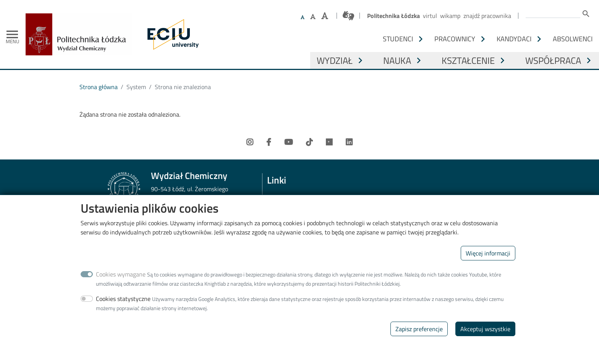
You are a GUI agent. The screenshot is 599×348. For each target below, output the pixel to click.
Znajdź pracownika (487, 15)
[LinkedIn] (349, 142)
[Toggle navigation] (12, 34)
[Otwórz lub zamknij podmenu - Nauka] (418, 60)
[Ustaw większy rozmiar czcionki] (313, 16)
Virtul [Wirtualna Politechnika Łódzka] (430, 15)
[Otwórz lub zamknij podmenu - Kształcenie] (502, 60)
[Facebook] (268, 142)
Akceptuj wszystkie (485, 337)
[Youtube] (288, 142)
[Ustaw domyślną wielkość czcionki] (303, 17)
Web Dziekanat (286, 199)
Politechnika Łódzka (393, 15)
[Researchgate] (329, 142)
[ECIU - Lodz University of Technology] (171, 34)
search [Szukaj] (586, 13)
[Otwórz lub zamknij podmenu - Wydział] (360, 60)
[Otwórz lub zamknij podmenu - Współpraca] (588, 60)
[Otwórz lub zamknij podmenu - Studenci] (420, 39)
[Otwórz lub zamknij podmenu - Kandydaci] (539, 39)
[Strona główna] (82, 19)
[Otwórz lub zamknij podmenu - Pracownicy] (483, 39)
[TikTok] (309, 142)
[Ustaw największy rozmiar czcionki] (324, 16)
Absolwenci (573, 38)
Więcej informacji (488, 262)
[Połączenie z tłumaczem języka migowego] (348, 16)
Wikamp (450, 15)
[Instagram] (249, 142)
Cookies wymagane (121, 283)
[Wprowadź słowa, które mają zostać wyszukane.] (553, 13)
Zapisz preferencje (419, 337)
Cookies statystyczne (123, 307)
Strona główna (98, 86)
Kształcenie (468, 60)
